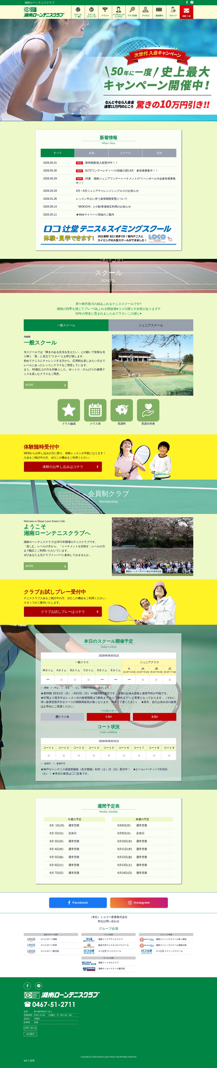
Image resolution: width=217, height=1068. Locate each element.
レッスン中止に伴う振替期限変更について (101, 198)
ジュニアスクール (151, 325)
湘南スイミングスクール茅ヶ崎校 (171, 939)
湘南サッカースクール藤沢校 (111, 968)
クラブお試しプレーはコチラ (63, 612)
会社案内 (30, 1034)
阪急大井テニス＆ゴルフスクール (113, 945)
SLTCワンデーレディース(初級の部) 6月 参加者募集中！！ (121, 170)
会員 (91, 152)
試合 (159, 152)
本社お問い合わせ (108, 921)
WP (26, 1060)
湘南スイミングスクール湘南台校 (171, 945)
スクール (125, 152)
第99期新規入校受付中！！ (101, 162)
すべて (58, 152)
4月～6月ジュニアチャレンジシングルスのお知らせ (107, 190)
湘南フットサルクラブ (108, 962)
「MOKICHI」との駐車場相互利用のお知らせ (103, 206)
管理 (32, 1060)
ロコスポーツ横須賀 (50, 951)
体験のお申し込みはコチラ (63, 467)
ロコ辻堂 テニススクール (109, 951)
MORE (29, 384)
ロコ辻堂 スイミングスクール (169, 951)
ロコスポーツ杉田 (49, 945)
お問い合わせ (30, 1028)
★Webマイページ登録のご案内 (95, 214)
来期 (154, 716)
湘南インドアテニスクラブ (110, 939)
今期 (108, 716)
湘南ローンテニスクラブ (39, 2)
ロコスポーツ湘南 (49, 939)
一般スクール (66, 325)
